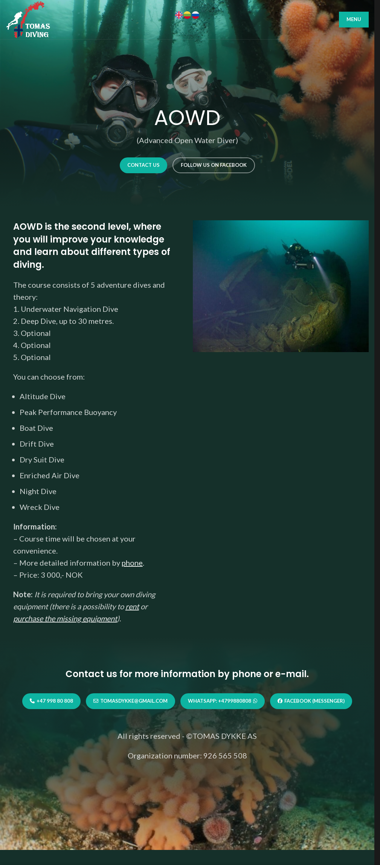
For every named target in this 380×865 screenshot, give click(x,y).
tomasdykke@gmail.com (130, 701)
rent (132, 606)
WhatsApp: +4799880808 (222, 701)
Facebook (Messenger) (311, 701)
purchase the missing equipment (65, 618)
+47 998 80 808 (51, 701)
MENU (353, 19)
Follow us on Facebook (214, 165)
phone (132, 562)
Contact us (143, 165)
